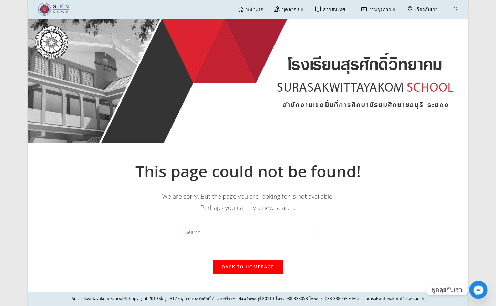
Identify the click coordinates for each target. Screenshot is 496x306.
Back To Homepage (248, 267)
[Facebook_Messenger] (478, 289)
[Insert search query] (248, 232)
